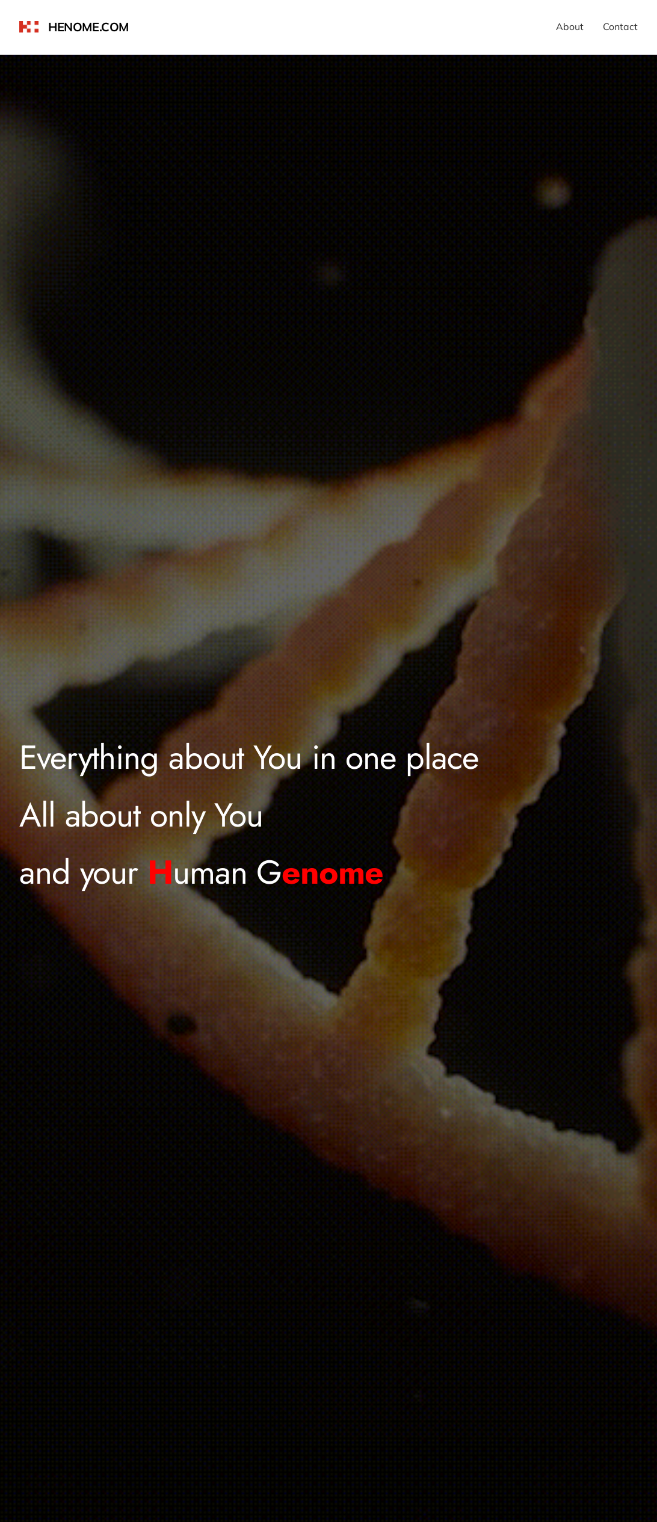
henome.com (88, 26)
